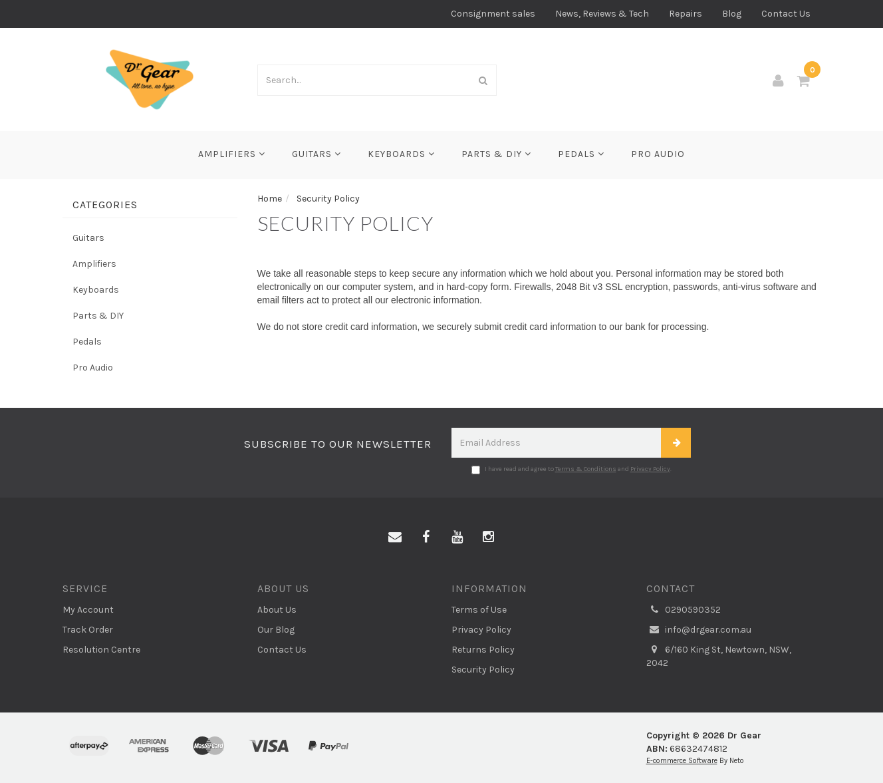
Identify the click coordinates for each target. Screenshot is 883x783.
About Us (277, 609)
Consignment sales (493, 13)
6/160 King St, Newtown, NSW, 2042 (718, 656)
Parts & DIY (496, 154)
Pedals (581, 154)
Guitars (316, 154)
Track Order (88, 629)
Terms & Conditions (585, 469)
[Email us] (395, 537)
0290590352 (683, 610)
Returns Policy (483, 649)
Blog (731, 13)
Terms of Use (479, 609)
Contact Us (786, 13)
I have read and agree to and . (571, 469)
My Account (88, 609)
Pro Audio (658, 154)
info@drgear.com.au (698, 630)
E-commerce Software (681, 760)
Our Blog (276, 629)
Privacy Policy (650, 469)
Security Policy (483, 669)
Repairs (685, 13)
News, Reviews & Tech (602, 13)
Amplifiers (231, 154)
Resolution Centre (101, 649)
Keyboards (401, 154)
